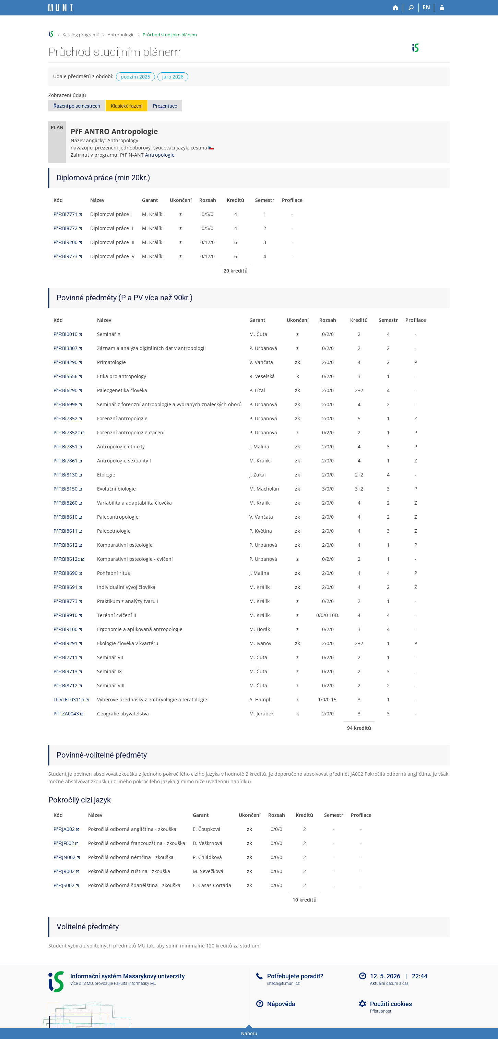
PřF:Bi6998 (66, 404)
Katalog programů (80, 35)
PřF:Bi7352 (66, 418)
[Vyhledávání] (411, 7)
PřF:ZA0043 (66, 713)
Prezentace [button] (165, 106)
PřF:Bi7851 (66, 446)
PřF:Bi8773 (66, 601)
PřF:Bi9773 (66, 256)
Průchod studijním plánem (170, 35)
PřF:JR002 (64, 871)
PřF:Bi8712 (66, 685)
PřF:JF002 (64, 843)
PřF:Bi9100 (66, 629)
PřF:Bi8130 (66, 474)
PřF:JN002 (64, 857)
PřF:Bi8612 (66, 545)
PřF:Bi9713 (66, 671)
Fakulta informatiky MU (135, 983)
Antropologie (121, 35)
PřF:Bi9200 (66, 242)
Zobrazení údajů (67, 95)
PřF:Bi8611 (66, 531)
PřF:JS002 (64, 885)
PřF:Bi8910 (66, 615)
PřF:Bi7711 (66, 657)
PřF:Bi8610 (66, 517)
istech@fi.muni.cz (283, 983)
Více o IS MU (81, 983)
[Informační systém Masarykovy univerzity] (60, 7)
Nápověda (281, 1003)
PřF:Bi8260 (66, 502)
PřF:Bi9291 (66, 643)
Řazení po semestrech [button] (77, 106)
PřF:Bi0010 (66, 334)
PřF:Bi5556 (66, 376)
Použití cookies (391, 1003)
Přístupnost (380, 1011)
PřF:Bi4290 (66, 362)
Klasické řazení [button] (126, 106)
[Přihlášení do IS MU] (442, 7)
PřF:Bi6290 (66, 390)
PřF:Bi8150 (66, 488)
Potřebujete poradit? (295, 976)
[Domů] (395, 7)
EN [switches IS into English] (426, 7)
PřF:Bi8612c (67, 559)
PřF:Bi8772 (66, 228)
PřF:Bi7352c (67, 432)
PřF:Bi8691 (66, 587)
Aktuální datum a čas (389, 983)
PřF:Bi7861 (66, 460)
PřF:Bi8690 (66, 573)
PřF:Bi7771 (66, 214)
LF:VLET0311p (69, 699)
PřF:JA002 (64, 829)
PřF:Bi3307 (66, 348)
